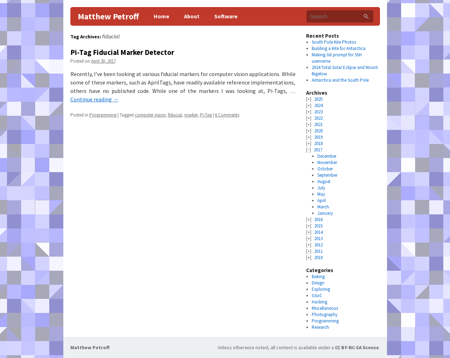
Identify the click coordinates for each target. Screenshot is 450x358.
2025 (318, 99)
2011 (318, 251)
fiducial (175, 115)
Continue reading (94, 99)
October (325, 169)
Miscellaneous (325, 308)
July (321, 188)
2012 (318, 245)
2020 (318, 131)
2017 (318, 150)
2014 (318, 232)
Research (320, 327)
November (327, 162)
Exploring (321, 289)
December (326, 156)
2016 (318, 219)
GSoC (317, 296)
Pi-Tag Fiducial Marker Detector (122, 52)
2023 (318, 112)
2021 (318, 124)
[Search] (366, 16)
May (321, 194)
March (323, 207)
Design (318, 283)
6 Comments (227, 115)
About (191, 16)
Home (161, 16)
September (327, 175)
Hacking (319, 302)
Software (225, 16)
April (321, 200)
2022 (318, 118)
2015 (318, 226)
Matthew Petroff (108, 16)
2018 (318, 143)
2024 (318, 105)
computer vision (150, 115)
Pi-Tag (206, 115)
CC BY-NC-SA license (357, 347)
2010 (318, 257)
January (325, 213)
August (323, 181)
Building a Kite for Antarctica (339, 48)
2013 (318, 238)
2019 (318, 137)
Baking (318, 277)
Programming (102, 115)
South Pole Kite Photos (334, 42)
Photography (324, 315)
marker (190, 115)
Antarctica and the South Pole (340, 80)
